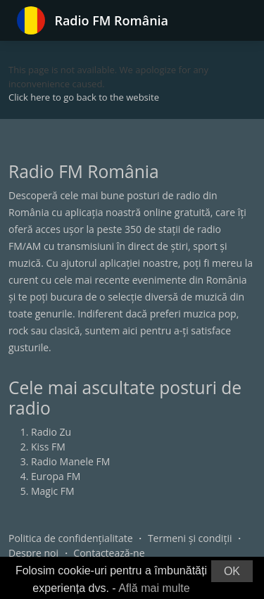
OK (232, 571)
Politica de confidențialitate (70, 538)
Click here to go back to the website (83, 97)
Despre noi (33, 553)
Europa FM (55, 476)
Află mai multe (153, 588)
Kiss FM (48, 446)
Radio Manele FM (70, 461)
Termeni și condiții (190, 538)
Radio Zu (51, 432)
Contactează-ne (108, 553)
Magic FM (53, 491)
